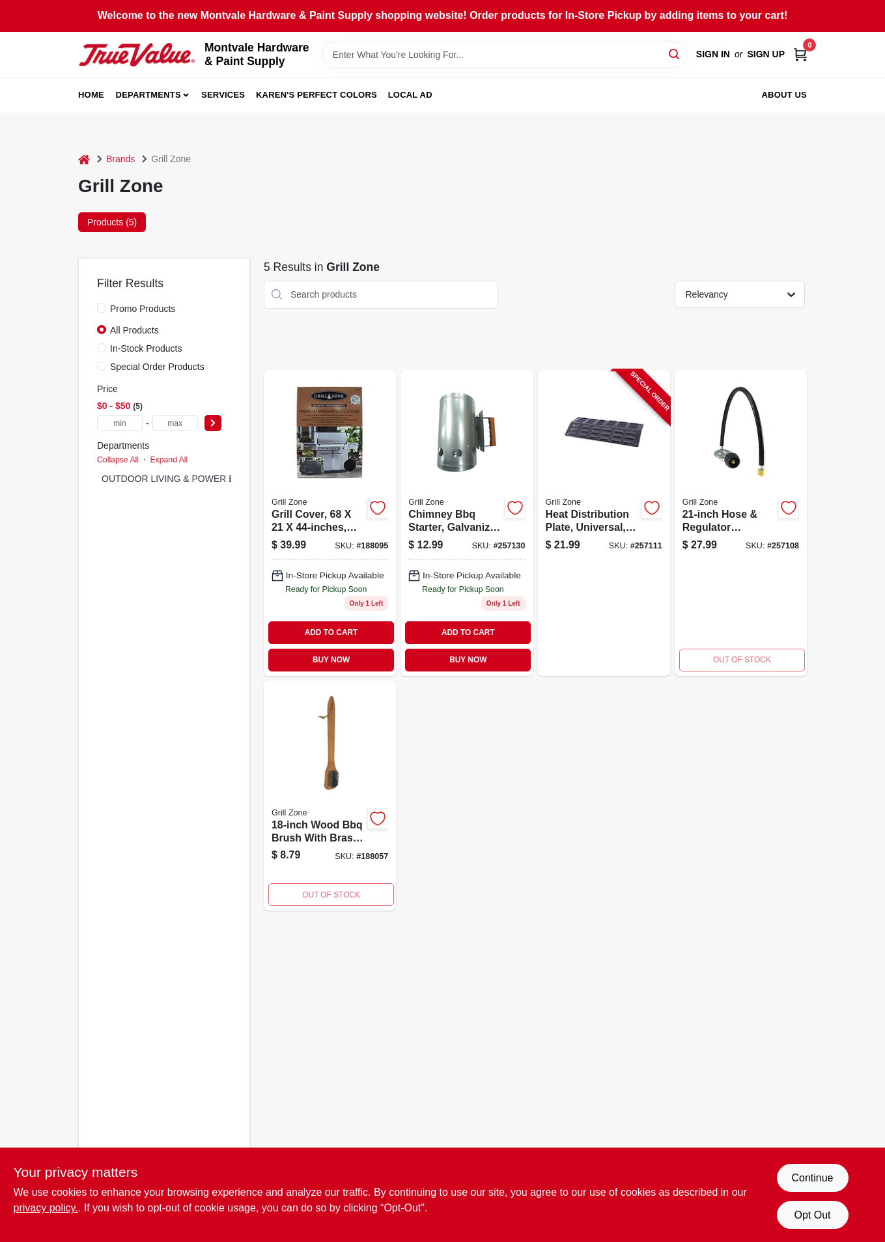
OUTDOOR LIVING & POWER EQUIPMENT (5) (199, 478)
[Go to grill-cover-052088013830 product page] (330, 523)
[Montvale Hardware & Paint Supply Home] (136, 54)
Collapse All (118, 459)
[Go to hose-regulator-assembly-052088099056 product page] (741, 523)
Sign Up (766, 54)
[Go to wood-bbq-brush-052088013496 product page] (330, 796)
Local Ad (410, 95)
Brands (120, 159)
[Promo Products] (101, 308)
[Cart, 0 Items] (800, 54)
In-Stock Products (146, 348)
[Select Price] (212, 423)
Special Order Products (157, 366)
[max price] (175, 423)
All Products (134, 330)
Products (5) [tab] (112, 222)
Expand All (169, 459)
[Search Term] (504, 55)
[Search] (675, 53)
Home (91, 95)
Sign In (713, 54)
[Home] (84, 159)
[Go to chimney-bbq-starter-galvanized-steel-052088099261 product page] (466, 523)
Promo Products (142, 308)
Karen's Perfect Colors (316, 95)
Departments (148, 95)
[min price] (120, 423)
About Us (785, 95)
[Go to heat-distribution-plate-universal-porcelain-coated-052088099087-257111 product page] (604, 523)
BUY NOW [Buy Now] (331, 659)
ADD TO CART (331, 632)
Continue (812, 1177)
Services (223, 95)
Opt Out (812, 1215)
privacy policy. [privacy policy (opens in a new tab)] (46, 1207)
